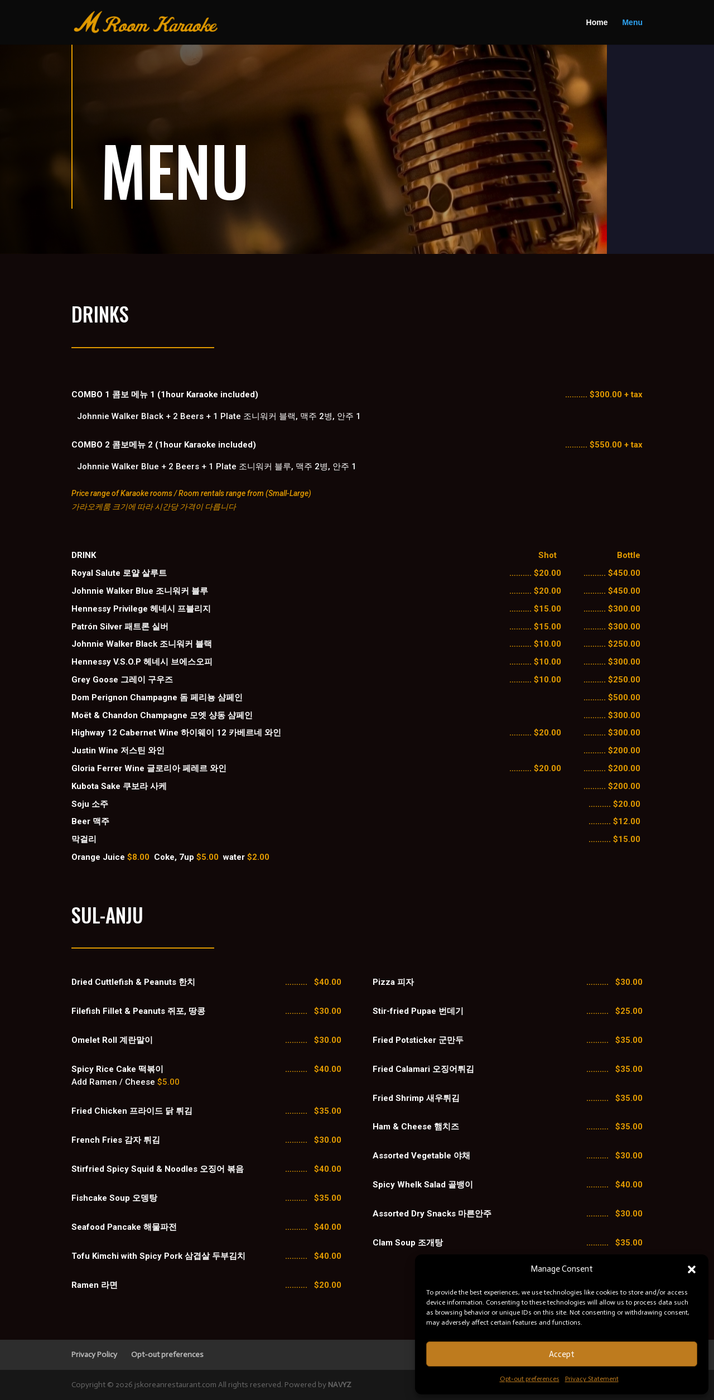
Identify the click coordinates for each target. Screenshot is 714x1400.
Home (597, 22)
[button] (691, 1269)
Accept (562, 1354)
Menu (632, 22)
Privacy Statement (592, 1379)
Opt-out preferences (529, 1379)
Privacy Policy (94, 1354)
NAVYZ (339, 1384)
